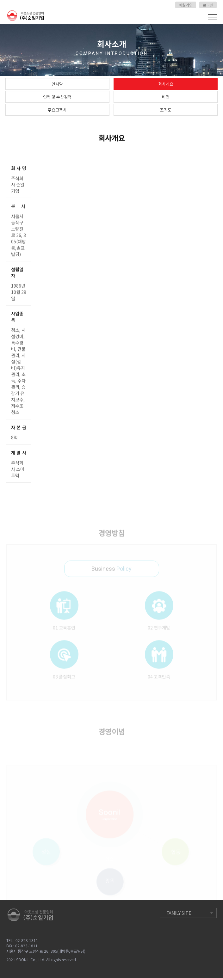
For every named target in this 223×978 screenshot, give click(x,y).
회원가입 (186, 5)
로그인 (208, 5)
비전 (166, 97)
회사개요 (165, 84)
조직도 (165, 110)
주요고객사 (57, 110)
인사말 (57, 84)
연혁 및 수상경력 (57, 97)
